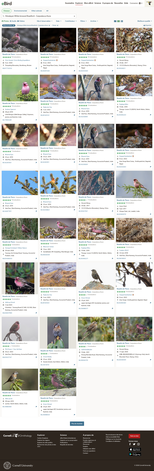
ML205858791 (121, 214)
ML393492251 (121, 115)
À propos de (107, 3)
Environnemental (20, 11)
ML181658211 (121, 68)
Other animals (36, 11)
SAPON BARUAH (86, 349)
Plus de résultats (77, 423)
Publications (64, 442)
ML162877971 (7, 211)
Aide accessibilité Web (113, 437)
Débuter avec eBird (89, 448)
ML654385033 (7, 258)
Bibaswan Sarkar (48, 246)
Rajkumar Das (47, 107)
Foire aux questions (89, 451)
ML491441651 (45, 303)
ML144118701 (45, 365)
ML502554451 (121, 167)
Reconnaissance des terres (114, 434)
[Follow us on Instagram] (138, 444)
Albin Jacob (8, 398)
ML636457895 (7, 313)
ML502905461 (121, 303)
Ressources (86, 438)
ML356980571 (83, 308)
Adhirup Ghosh (10, 302)
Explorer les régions (43, 440)
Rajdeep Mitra (123, 104)
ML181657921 (83, 211)
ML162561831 (7, 162)
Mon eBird (88, 3)
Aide (126, 3)
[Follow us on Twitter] (134, 444)
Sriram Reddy (47, 357)
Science (97, 3)
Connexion (134, 3)
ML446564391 (45, 255)
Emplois (85, 446)
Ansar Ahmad (85, 298)
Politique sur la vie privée (113, 439)
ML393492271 (83, 258)
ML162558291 (83, 164)
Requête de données (66, 444)
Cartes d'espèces (42, 438)
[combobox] (39, 16)
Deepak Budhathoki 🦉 (50, 60)
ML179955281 (7, 120)
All (47, 11)
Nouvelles (118, 3)
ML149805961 (7, 406)
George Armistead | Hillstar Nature (16, 248)
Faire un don (134, 436)
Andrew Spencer (10, 109)
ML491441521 (45, 115)
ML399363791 (83, 360)
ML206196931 (121, 258)
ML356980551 (45, 415)
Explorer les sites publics (45, 442)
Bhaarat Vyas (85, 108)
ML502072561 (45, 71)
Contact (85, 453)
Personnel (86, 444)
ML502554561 (83, 71)
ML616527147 (7, 357)
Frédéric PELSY (124, 250)
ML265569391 (121, 360)
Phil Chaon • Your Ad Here (13, 349)
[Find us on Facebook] (130, 444)
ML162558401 (83, 116)
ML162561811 (45, 162)
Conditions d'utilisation (113, 441)
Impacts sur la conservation (68, 440)
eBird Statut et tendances (68, 438)
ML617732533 (7, 68)
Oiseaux (6, 11)
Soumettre (69, 3)
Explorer (79, 3)
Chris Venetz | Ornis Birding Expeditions (17, 60)
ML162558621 (45, 210)
